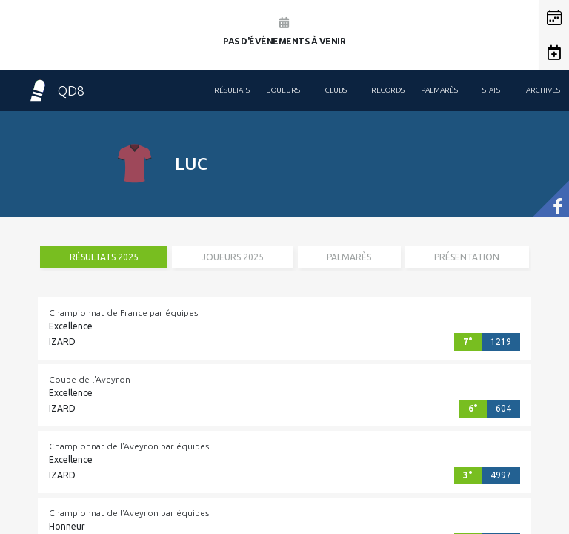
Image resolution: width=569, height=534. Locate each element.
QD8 (55, 90)
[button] (554, 18)
